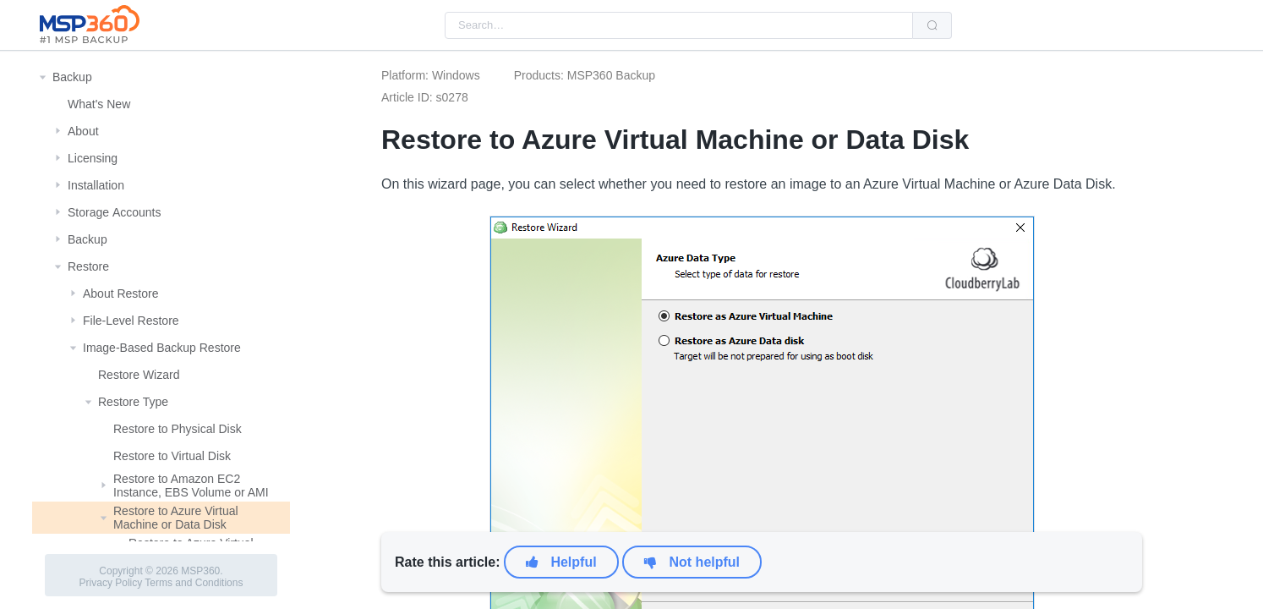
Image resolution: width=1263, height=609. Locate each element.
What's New (99, 104)
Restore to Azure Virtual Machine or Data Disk (175, 517)
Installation (96, 185)
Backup (72, 77)
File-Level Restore (131, 320)
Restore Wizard (138, 374)
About (83, 131)
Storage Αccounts (114, 212)
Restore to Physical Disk (177, 429)
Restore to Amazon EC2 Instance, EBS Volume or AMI (191, 485)
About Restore (121, 293)
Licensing (93, 158)
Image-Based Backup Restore (162, 347)
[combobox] (679, 25)
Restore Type (133, 402)
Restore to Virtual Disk (172, 456)
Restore (88, 266)
